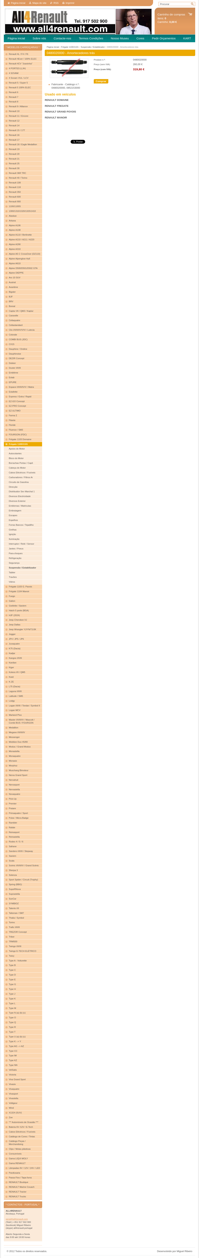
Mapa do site (39, 3)
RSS (56, 3)
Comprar (101, 81)
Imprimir (70, 3)
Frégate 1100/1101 (70, 47)
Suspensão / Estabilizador (93, 47)
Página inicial (18, 3)
